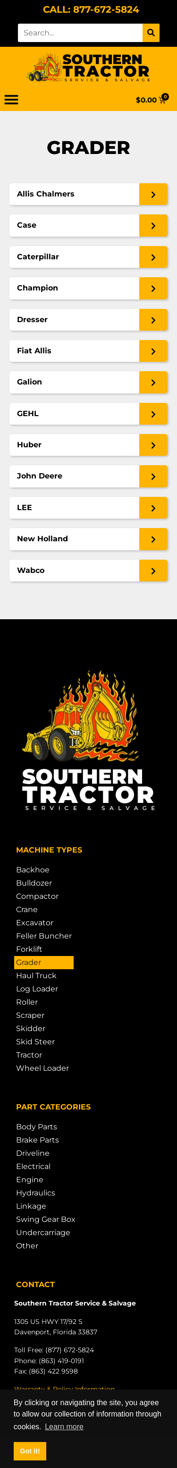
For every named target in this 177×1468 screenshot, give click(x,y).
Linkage (31, 1206)
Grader (28, 962)
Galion (29, 381)
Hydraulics (35, 1192)
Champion (37, 287)
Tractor (29, 1054)
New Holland (42, 538)
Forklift (29, 949)
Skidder (30, 1028)
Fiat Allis (34, 350)
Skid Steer (35, 1041)
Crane (27, 909)
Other (27, 1245)
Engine (29, 1179)
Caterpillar (38, 256)
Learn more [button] (64, 1427)
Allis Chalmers (46, 193)
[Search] (151, 33)
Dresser (32, 319)
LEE (24, 507)
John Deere (39, 475)
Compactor (37, 896)
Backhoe (33, 869)
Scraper (30, 1015)
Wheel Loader (42, 1068)
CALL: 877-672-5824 (91, 9)
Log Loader (37, 988)
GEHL (28, 413)
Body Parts (36, 1126)
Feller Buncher (44, 935)
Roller (27, 1002)
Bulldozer (34, 883)
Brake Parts (37, 1139)
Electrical (33, 1166)
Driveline (33, 1153)
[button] (11, 99)
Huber (29, 444)
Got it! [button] (30, 1451)
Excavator (34, 922)
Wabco (30, 570)
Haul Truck (36, 975)
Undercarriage (43, 1232)
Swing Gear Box (46, 1219)
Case (26, 225)
